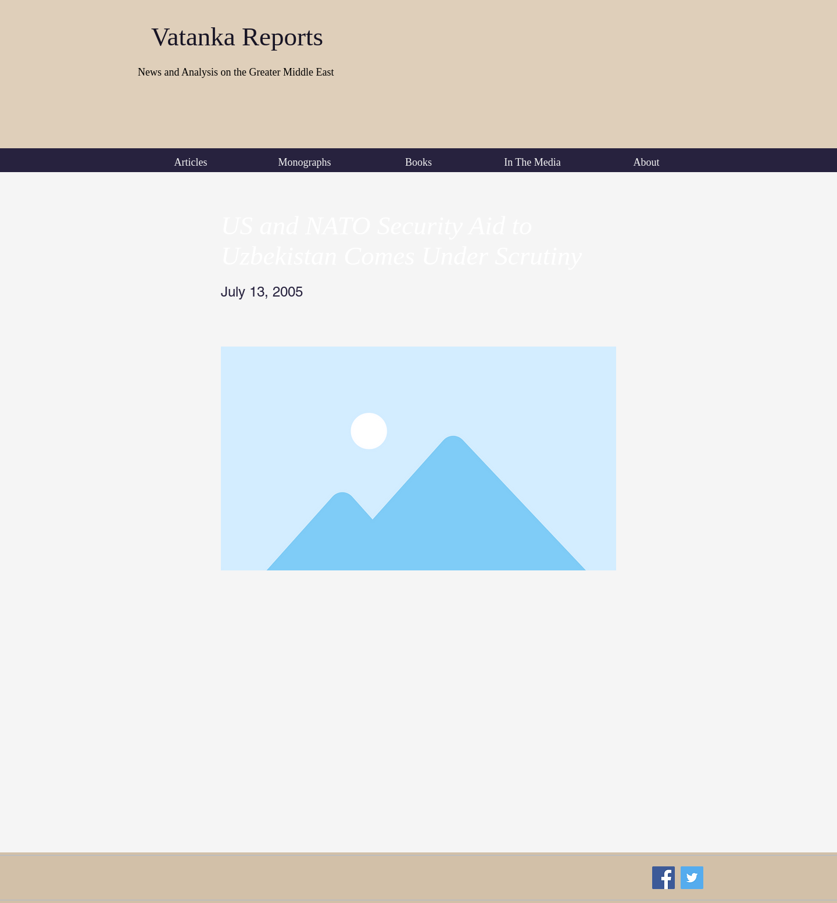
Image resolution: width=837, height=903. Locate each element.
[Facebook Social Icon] (663, 877)
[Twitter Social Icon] (692, 877)
